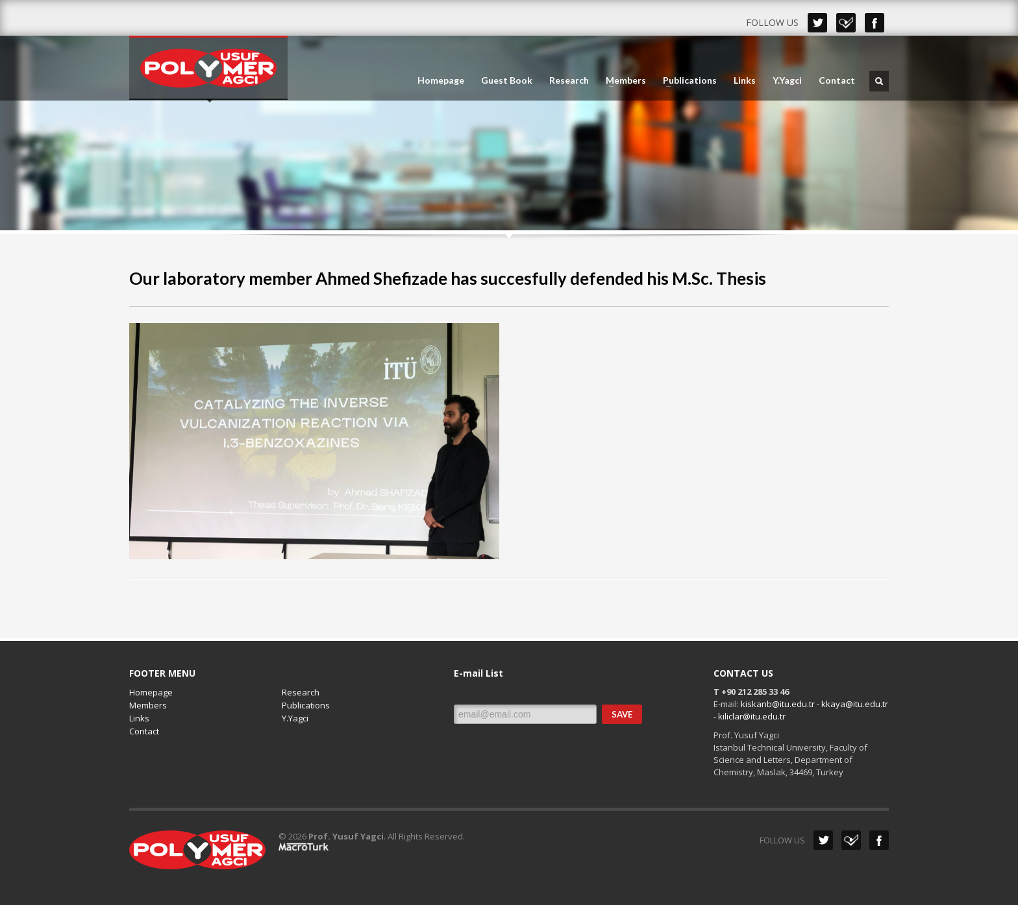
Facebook (874, 22)
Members (622, 80)
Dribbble (846, 22)
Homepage (440, 80)
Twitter (817, 22)
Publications (686, 80)
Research (569, 80)
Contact (837, 80)
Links (745, 80)
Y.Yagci (787, 80)
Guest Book (506, 80)
